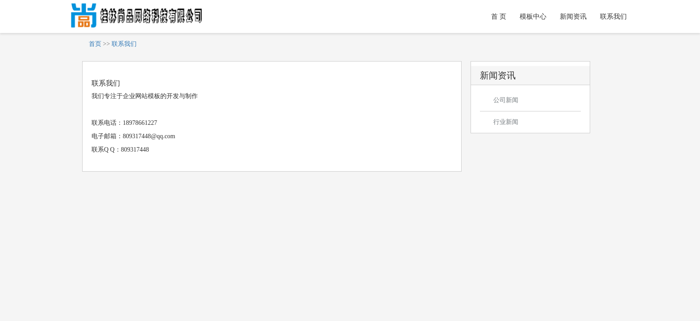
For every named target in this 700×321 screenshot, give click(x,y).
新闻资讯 (573, 16)
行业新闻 (505, 122)
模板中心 (533, 16)
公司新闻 (505, 100)
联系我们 (613, 16)
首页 (95, 44)
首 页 (498, 16)
